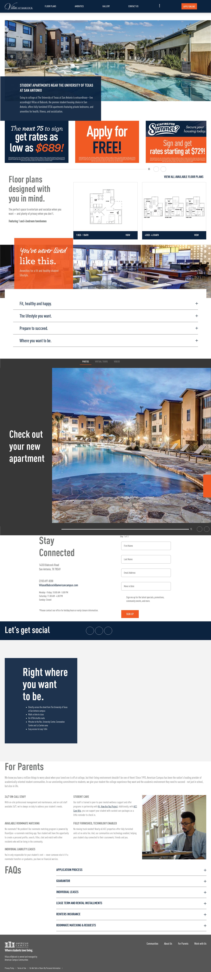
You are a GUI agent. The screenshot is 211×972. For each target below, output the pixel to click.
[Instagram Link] (207, 486)
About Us (166, 941)
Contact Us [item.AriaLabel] (133, 6)
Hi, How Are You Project (108, 804)
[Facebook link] (90, 628)
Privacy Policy (9, 966)
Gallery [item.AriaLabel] (106, 6)
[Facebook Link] (207, 479)
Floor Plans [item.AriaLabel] (50, 6)
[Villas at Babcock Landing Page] (19, 6)
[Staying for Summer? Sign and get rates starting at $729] (178, 142)
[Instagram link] (99, 628)
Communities (149, 941)
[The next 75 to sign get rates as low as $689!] (37, 142)
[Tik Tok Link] (207, 493)
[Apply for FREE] (107, 142)
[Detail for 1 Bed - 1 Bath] (105, 210)
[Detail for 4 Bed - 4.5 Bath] (174, 210)
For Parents (182, 941)
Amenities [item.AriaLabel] (79, 6)
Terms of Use (22, 966)
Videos (117, 359)
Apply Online (189, 6)
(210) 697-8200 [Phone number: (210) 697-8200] (46, 579)
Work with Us (200, 941)
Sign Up (132, 612)
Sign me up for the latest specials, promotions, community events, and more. (145, 597)
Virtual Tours (101, 359)
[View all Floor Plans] (139, 177)
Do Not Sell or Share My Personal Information (45, 966)
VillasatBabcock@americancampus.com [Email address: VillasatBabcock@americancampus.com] (58, 583)
